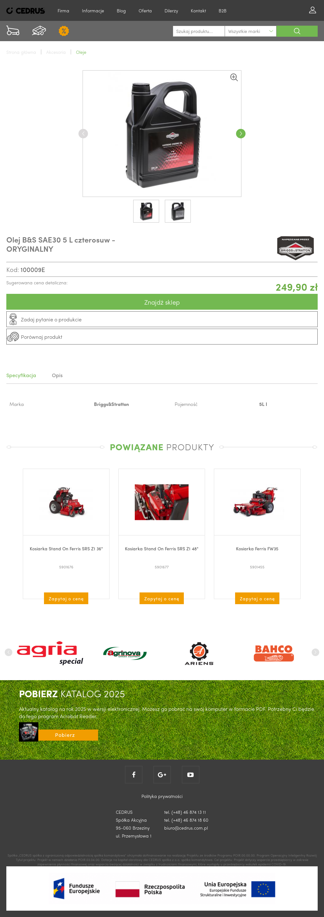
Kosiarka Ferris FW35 (257, 548)
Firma (63, 10)
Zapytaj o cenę (66, 598)
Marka (16, 404)
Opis (57, 375)
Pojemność (186, 404)
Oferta (145, 10)
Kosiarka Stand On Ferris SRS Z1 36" (66, 548)
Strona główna (21, 52)
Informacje (93, 10)
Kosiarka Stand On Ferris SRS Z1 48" (161, 548)
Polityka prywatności (162, 796)
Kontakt (198, 10)
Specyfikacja (21, 375)
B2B (223, 10)
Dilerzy (171, 10)
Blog (121, 10)
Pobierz (65, 734)
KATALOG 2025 (72, 693)
